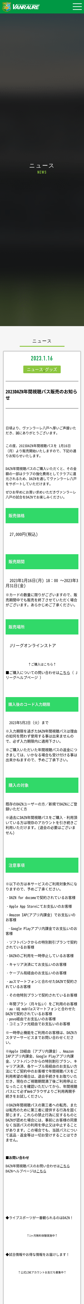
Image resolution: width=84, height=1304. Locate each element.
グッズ (51, 369)
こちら (64, 672)
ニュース (35, 369)
